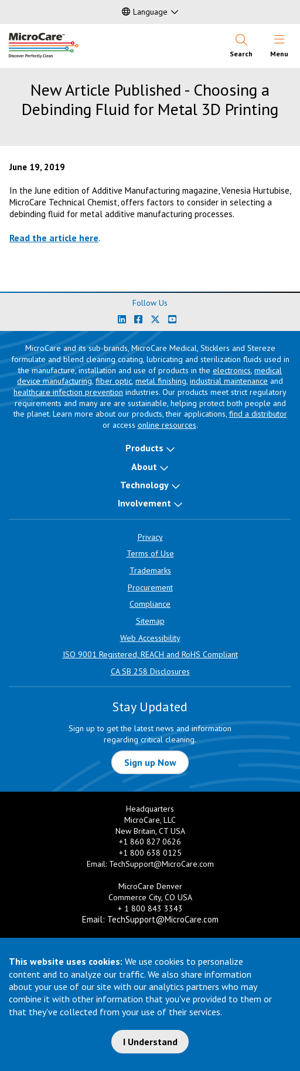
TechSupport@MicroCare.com (161, 864)
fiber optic (114, 381)
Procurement (150, 587)
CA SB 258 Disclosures (150, 671)
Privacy (150, 537)
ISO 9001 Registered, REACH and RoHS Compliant (150, 654)
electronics (232, 370)
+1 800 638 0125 (150, 852)
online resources (167, 425)
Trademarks (150, 570)
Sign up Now (150, 762)
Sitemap (150, 621)
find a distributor (258, 413)
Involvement (144, 503)
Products (144, 448)
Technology (144, 485)
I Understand (150, 1042)
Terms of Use (150, 553)
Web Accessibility (150, 638)
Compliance (150, 604)
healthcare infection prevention (68, 392)
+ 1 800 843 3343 (150, 908)
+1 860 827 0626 (150, 841)
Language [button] (145, 11)
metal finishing (160, 381)
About (144, 466)
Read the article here (53, 238)
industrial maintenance (229, 381)
